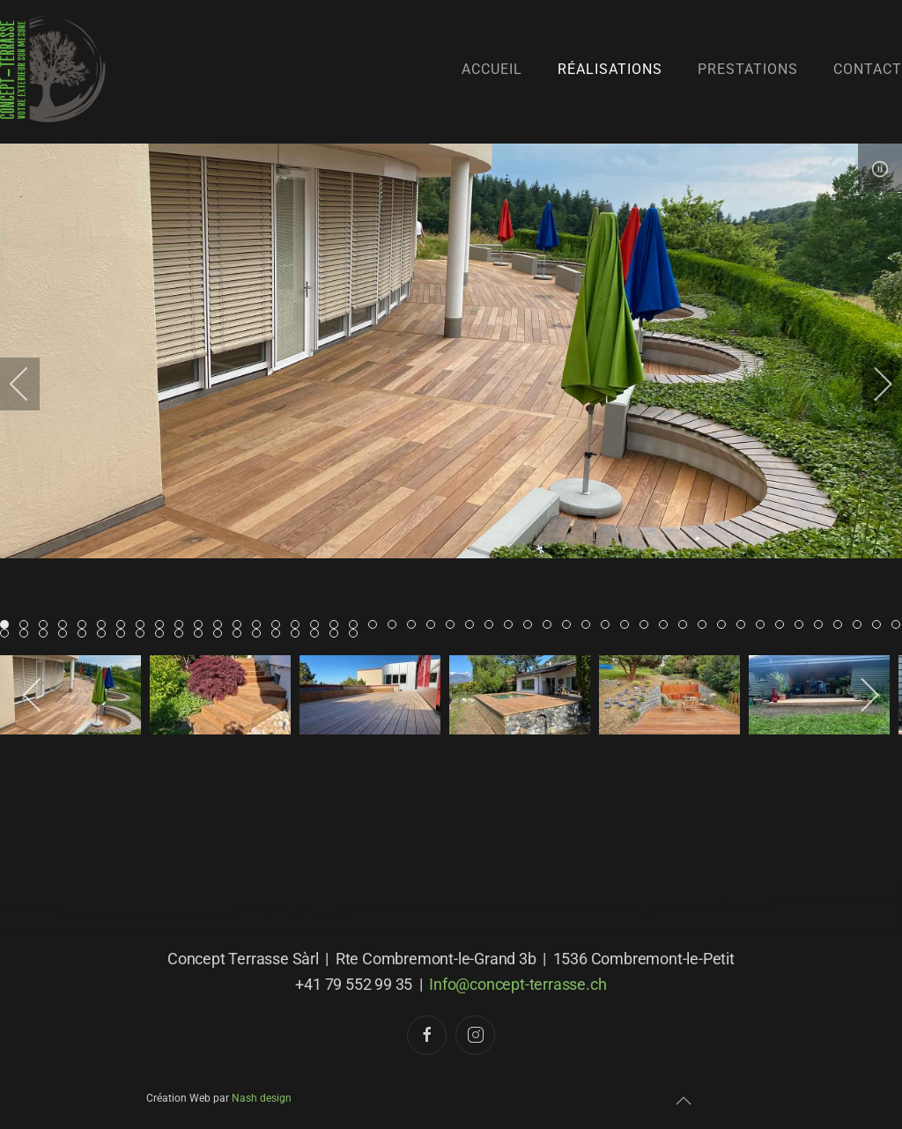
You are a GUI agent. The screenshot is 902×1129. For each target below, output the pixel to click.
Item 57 (202, 634)
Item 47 (8, 634)
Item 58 (221, 634)
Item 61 (279, 634)
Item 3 (66, 626)
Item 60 (260, 634)
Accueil (492, 69)
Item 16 (318, 626)
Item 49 (47, 634)
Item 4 (85, 626)
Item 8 (163, 626)
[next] (871, 384)
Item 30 (589, 626)
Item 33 (647, 626)
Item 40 (783, 626)
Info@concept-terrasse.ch (517, 985)
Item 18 (357, 626)
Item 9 (182, 626)
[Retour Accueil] (53, 69)
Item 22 (434, 626)
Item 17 (337, 626)
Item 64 (337, 634)
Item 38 (744, 626)
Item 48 (27, 634)
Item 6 (124, 626)
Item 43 (841, 626)
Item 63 (318, 634)
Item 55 (163, 634)
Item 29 (570, 626)
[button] (683, 1102)
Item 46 (899, 626)
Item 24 (473, 626)
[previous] (31, 384)
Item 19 (376, 626)
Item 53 (124, 634)
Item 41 (802, 626)
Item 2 (47, 626)
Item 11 (221, 626)
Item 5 (105, 626)
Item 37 (725, 626)
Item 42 (822, 626)
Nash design (262, 1098)
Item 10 (202, 626)
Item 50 (66, 634)
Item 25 (492, 626)
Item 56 (182, 634)
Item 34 (667, 626)
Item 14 (279, 626)
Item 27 (531, 626)
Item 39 (764, 626)
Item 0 (8, 626)
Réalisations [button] (610, 69)
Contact (867, 69)
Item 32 (628, 626)
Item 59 (240, 634)
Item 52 (105, 634)
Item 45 (880, 626)
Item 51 (85, 634)
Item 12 (240, 626)
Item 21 (415, 626)
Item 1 (27, 626)
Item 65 (357, 634)
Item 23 (454, 626)
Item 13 (260, 626)
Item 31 (609, 626)
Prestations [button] (748, 69)
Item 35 (686, 626)
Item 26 (512, 626)
